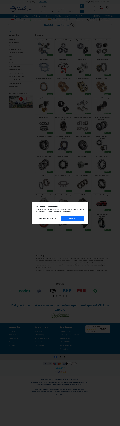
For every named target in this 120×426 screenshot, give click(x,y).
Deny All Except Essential (47, 218)
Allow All (72, 218)
